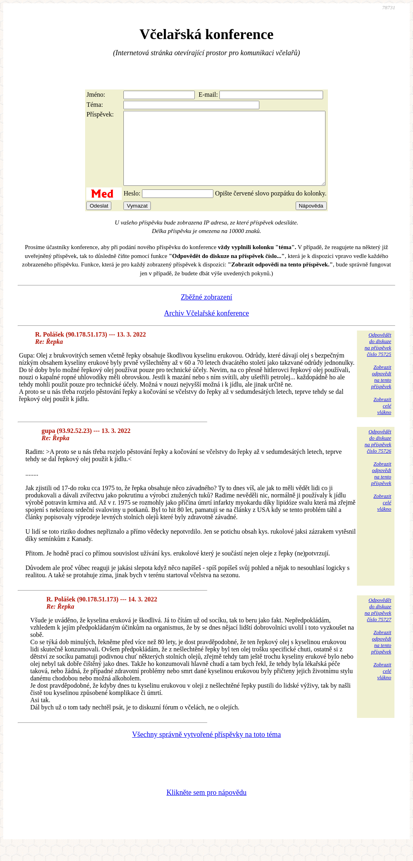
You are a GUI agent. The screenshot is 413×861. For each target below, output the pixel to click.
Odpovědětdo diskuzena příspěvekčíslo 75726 (378, 455)
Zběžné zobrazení (206, 312)
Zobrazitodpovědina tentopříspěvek (381, 391)
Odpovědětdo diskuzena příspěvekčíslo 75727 (378, 624)
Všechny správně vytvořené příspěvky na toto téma (206, 749)
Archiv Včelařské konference (206, 328)
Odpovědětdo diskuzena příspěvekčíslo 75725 (378, 359)
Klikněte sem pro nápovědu (206, 807)
